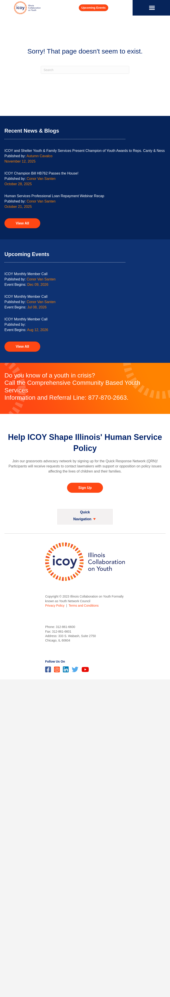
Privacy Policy (54, 605)
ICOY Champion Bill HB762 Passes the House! (41, 173)
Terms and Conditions (84, 605)
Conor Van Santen (41, 179)
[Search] (85, 70)
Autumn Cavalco (39, 156)
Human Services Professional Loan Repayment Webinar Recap (54, 196)
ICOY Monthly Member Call (25, 274)
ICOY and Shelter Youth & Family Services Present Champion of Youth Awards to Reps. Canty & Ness (84, 151)
